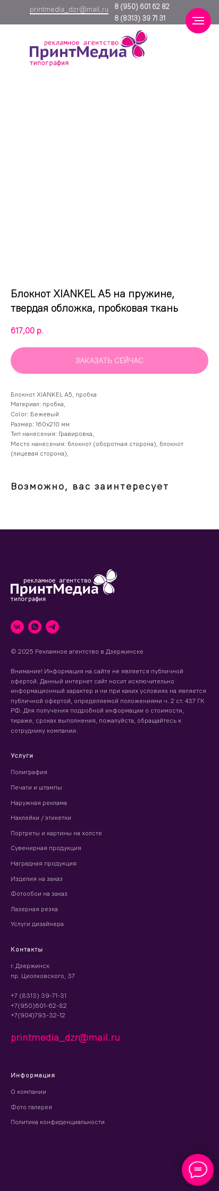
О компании (28, 1091)
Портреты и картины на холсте (56, 833)
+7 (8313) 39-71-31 (38, 995)
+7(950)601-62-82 (39, 1005)
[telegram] (52, 626)
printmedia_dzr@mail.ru (69, 9)
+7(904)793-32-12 (38, 1015)
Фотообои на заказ (39, 893)
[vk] (17, 626)
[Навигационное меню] (198, 20)
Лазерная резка (34, 909)
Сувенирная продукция (46, 848)
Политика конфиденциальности (58, 1122)
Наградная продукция (44, 863)
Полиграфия (29, 772)
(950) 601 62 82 (144, 6)
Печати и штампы (36, 787)
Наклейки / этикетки (41, 817)
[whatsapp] (34, 626)
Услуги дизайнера (37, 924)
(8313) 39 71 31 (142, 18)
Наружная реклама (39, 803)
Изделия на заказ (37, 878)
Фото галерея (31, 1107)
